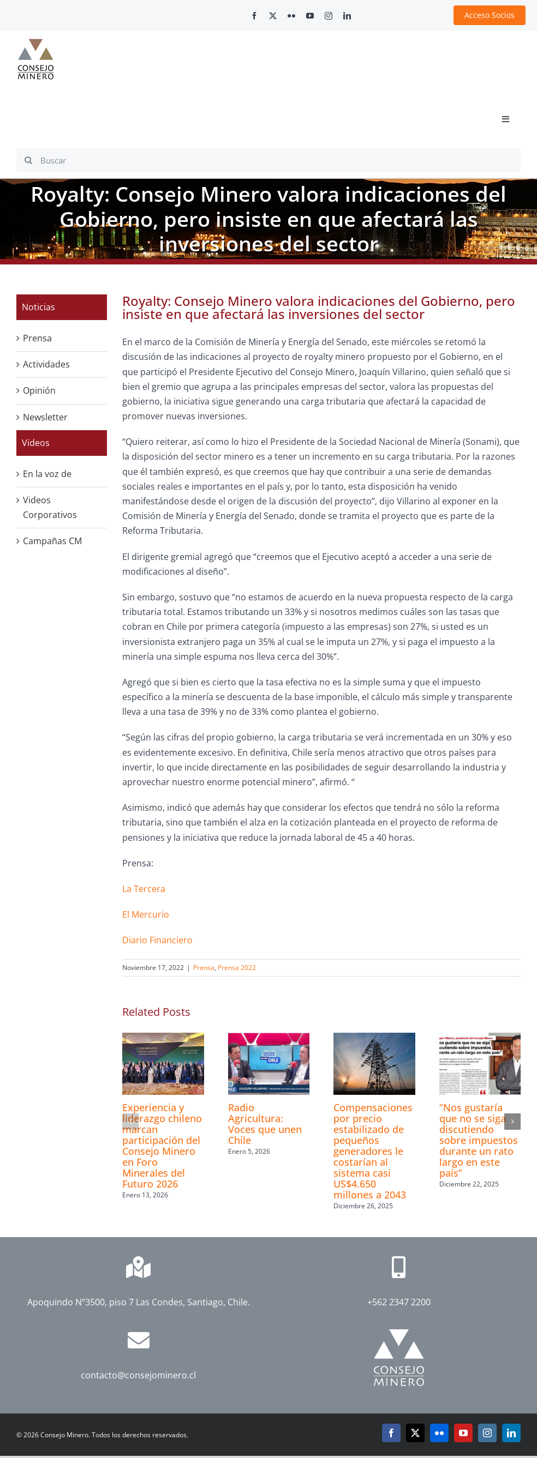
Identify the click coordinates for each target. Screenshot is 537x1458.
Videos (36, 443)
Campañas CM (52, 541)
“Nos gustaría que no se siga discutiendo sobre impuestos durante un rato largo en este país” (478, 1140)
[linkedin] (347, 16)
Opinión (39, 390)
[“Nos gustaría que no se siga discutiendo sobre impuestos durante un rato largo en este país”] (480, 1039)
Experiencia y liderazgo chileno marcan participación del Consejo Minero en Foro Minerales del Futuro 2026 (162, 1145)
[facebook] (254, 16)
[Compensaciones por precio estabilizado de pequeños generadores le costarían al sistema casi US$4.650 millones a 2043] (374, 1039)
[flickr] (291, 16)
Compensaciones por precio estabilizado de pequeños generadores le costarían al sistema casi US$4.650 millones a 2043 (373, 1151)
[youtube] (310, 16)
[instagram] (328, 16)
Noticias (38, 307)
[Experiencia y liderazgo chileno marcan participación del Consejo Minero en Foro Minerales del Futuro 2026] (163, 1039)
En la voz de (47, 474)
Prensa (203, 967)
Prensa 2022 (237, 967)
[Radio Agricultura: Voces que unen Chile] (269, 1039)
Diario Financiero (157, 940)
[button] (130, 1121)
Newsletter (45, 417)
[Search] (28, 160)
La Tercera (143, 889)
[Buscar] (268, 160)
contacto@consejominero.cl (138, 1375)
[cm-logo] (35, 43)
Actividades (46, 364)
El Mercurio (145, 914)
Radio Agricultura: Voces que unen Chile (265, 1124)
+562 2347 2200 (399, 1302)
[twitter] (273, 16)
